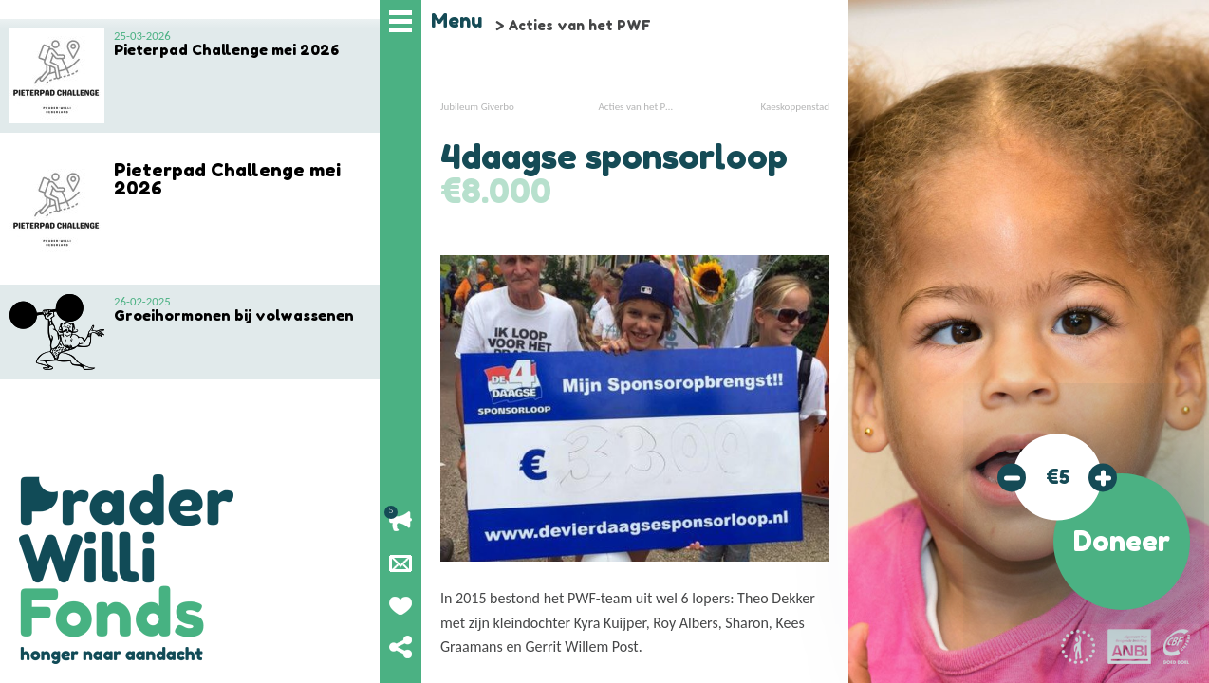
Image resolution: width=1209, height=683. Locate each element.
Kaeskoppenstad (794, 107)
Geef (400, 605)
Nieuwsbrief (400, 563)
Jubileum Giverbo (477, 107)
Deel (400, 647)
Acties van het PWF (579, 25)
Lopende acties (400, 522)
